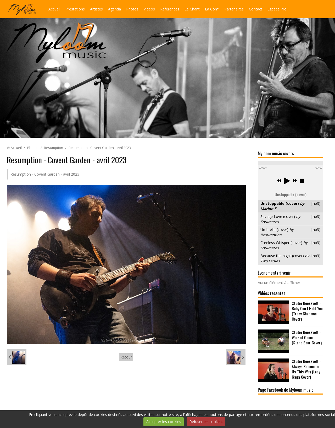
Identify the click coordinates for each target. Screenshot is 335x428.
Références (169, 9)
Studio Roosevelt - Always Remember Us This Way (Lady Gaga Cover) (306, 369)
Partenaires (234, 9)
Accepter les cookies (163, 421)
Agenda (114, 9)
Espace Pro (277, 9)
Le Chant (192, 9)
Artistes (96, 9)
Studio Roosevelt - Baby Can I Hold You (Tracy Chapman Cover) (307, 311)
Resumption (53, 148)
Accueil (54, 9)
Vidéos (149, 9)
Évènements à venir (274, 272)
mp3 (315, 203)
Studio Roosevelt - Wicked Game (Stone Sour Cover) (307, 337)
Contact (255, 9)
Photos (132, 9)
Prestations (75, 9)
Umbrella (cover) (277, 232)
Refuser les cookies (205, 421)
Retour (126, 357)
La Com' (212, 9)
